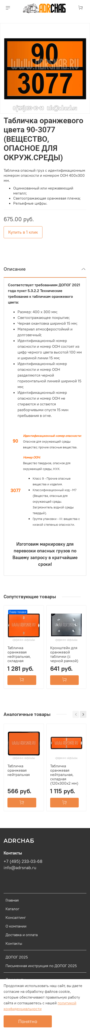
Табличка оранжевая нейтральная (18, 770)
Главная (12, 900)
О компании (16, 926)
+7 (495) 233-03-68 (23, 861)
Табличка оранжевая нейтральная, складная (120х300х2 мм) (64, 774)
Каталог (12, 908)
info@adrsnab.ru (20, 867)
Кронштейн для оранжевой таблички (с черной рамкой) (64, 654)
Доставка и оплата (22, 934)
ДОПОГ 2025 (17, 957)
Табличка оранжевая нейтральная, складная (19, 654)
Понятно (27, 1021)
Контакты (14, 943)
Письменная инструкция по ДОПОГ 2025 (41, 965)
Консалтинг (16, 917)
